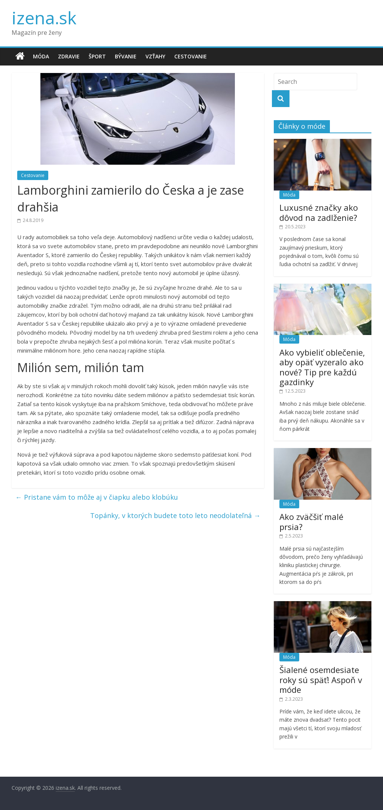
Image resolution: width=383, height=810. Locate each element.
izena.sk (44, 17)
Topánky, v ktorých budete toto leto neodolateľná (175, 515)
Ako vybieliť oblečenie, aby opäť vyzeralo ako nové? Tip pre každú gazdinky (322, 367)
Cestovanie (190, 56)
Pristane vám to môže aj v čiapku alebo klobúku (96, 497)
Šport (97, 56)
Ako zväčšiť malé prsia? (311, 521)
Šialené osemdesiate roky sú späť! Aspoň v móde (320, 679)
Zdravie (69, 56)
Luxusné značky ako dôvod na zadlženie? (318, 212)
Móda (41, 56)
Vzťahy (155, 56)
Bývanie (126, 56)
